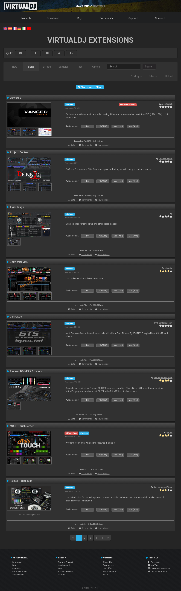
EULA (105, 574)
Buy (79, 18)
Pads (80, 66)
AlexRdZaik (167, 104)
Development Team (163, 377)
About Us (107, 562)
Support (133, 18)
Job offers (107, 568)
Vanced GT (16, 97)
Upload (169, 76)
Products (26, 18)
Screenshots (18, 574)
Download (53, 18)
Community (106, 18)
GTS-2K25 (16, 316)
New (14, 66)
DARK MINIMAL (19, 262)
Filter (153, 76)
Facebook (154, 562)
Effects (47, 66)
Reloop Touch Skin (21, 480)
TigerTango (17, 207)
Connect (160, 18)
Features (16, 568)
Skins (31, 66)
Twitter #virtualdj (157, 571)
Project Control (19, 152)
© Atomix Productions (91, 588)
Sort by (136, 76)
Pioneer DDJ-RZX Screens (26, 371)
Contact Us (108, 565)
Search (149, 66)
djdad (169, 432)
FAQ (60, 568)
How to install (104, 145)
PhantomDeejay (164, 323)
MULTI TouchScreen (22, 426)
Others (96, 66)
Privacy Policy (109, 571)
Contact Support (65, 562)
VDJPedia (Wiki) (65, 571)
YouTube (153, 565)
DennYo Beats (165, 158)
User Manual (64, 565)
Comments (86, 145)
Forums (61, 574)
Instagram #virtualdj (159, 568)
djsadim (168, 268)
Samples (63, 66)
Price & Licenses (19, 571)
